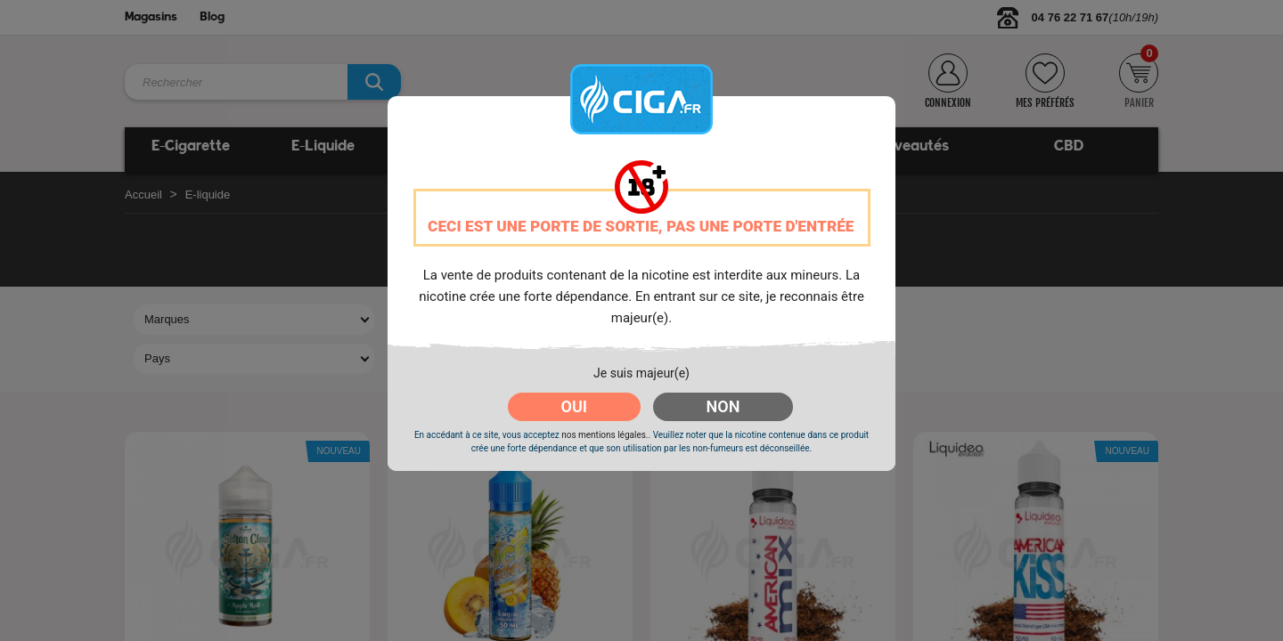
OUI (574, 406)
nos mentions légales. (604, 435)
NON (723, 406)
